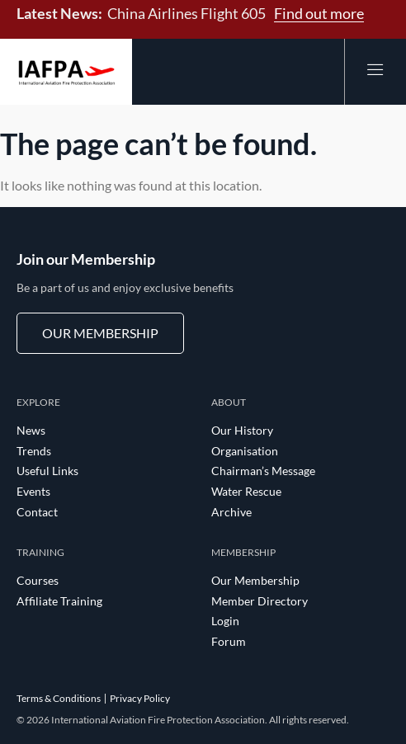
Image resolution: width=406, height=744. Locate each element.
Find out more (319, 13)
